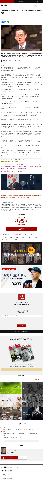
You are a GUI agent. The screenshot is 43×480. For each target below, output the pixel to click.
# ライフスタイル (4, 237)
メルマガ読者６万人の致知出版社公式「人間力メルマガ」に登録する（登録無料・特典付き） (21, 311)
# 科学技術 (8, 239)
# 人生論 (17, 237)
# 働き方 (29, 237)
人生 (2, 19)
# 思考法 (35, 237)
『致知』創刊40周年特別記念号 (13, 160)
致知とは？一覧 (38, 379)
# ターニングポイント (5, 234)
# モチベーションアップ (28, 234)
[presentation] (21, 320)
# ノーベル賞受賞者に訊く (17, 234)
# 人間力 (23, 237)
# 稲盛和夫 (15, 239)
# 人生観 (11, 237)
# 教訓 (2, 239)
